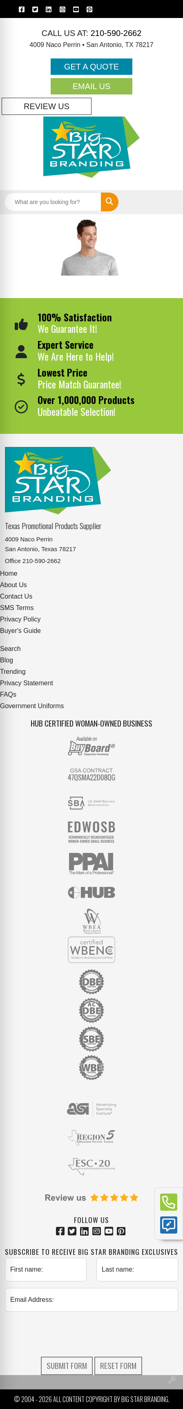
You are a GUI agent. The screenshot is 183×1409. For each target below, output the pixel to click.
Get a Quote (91, 66)
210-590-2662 (114, 33)
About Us (13, 584)
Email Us (92, 86)
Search (10, 648)
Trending (13, 671)
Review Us (46, 106)
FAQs (8, 694)
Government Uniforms (32, 705)
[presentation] (91, 1334)
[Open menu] (166, 202)
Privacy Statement (26, 683)
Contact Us (16, 596)
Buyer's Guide (20, 630)
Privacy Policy (20, 619)
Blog (6, 660)
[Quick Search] (52, 202)
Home (9, 573)
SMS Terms (16, 607)
